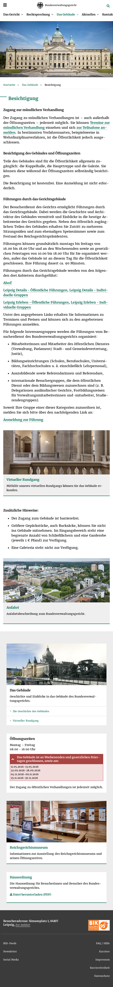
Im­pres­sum (102, 959)
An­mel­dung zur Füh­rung (23, 420)
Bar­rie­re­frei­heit (100, 967)
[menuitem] (13, 14)
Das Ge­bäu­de (66, 14)
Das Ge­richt (11, 14)
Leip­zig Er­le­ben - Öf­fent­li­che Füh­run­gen (36, 302)
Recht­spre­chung (38, 14)
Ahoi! (7, 283)
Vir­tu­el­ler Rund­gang (26, 720)
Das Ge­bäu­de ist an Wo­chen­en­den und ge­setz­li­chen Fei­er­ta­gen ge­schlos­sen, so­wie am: (58, 759)
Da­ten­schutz (102, 975)
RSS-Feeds (9, 943)
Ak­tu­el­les (88, 14)
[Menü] (5, 5)
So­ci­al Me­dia (11, 959)
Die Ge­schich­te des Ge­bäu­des (31, 711)
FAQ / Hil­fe (103, 943)
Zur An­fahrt (23, 924)
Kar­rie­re (104, 951)
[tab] (56, 759)
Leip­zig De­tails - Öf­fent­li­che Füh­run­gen (35, 290)
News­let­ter (10, 951)
